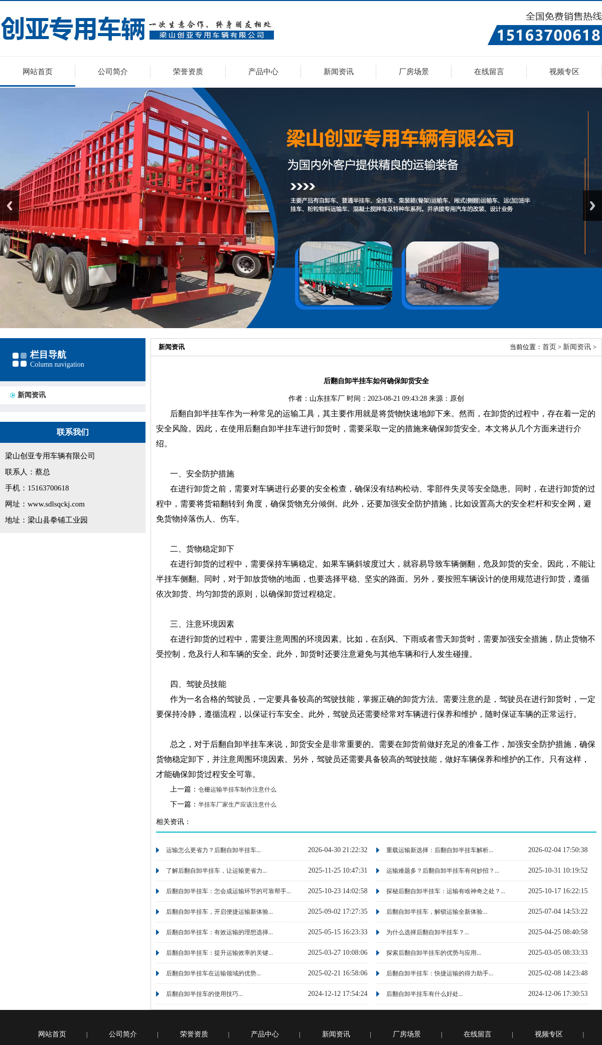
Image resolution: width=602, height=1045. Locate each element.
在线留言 (489, 72)
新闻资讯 (339, 72)
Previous (9, 205)
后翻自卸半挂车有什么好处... (424, 993)
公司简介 (113, 72)
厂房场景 (414, 72)
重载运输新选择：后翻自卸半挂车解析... (439, 850)
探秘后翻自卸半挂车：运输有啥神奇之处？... (445, 891)
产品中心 (263, 72)
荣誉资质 (188, 72)
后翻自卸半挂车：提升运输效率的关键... (219, 952)
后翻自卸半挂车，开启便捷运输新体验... (219, 911)
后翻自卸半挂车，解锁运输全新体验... (436, 911)
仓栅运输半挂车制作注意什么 (237, 789)
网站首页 (38, 72)
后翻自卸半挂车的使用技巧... (204, 993)
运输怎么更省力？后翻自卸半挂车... (213, 850)
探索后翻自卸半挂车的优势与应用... (433, 952)
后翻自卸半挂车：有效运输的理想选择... (219, 932)
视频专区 (564, 72)
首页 (549, 347)
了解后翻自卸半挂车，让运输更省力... (216, 870)
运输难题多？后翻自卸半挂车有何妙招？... (442, 870)
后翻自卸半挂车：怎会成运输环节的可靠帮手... (228, 891)
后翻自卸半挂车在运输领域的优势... (213, 973)
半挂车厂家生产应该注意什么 (237, 804)
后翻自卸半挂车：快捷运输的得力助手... (439, 973)
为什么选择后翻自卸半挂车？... (427, 932)
